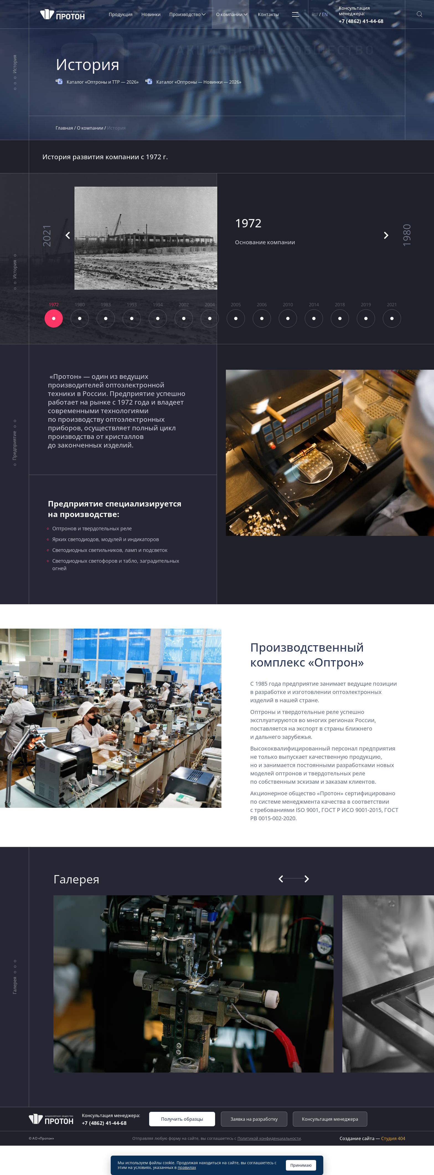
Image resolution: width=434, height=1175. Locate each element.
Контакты (268, 14)
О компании (90, 128)
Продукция (121, 14)
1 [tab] (54, 318)
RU (315, 14)
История (14, 64)
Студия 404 (393, 1138)
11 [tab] (314, 318)
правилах (187, 1167)
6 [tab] (184, 318)
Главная (65, 128)
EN (325, 14)
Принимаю (301, 1165)
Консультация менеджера (330, 1119)
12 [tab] (340, 318)
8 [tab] (236, 318)
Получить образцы (182, 1119)
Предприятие (14, 445)
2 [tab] (80, 318)
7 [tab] (210, 318)
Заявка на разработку (254, 1119)
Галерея (14, 985)
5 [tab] (158, 318)
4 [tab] (132, 318)
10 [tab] (288, 318)
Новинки (151, 14)
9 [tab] (262, 318)
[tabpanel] (217, 238)
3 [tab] (106, 318)
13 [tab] (366, 318)
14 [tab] (392, 318)
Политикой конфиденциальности (269, 1138)
